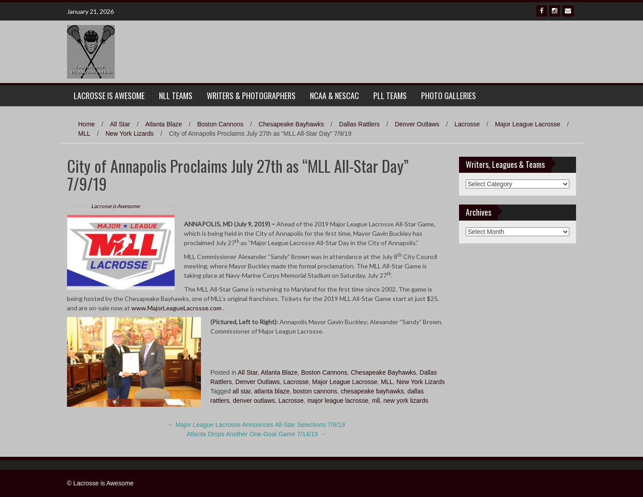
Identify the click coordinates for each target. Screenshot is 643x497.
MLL (84, 133)
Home (86, 124)
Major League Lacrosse (527, 124)
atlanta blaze (271, 391)
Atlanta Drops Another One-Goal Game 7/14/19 (256, 434)
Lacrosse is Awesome (115, 206)
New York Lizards (129, 133)
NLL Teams (175, 95)
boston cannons (315, 391)
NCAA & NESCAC (334, 95)
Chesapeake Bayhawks (291, 124)
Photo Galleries (448, 95)
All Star (120, 124)
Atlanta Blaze (163, 124)
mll (376, 400)
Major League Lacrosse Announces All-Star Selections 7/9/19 (256, 424)
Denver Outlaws (417, 124)
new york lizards (406, 400)
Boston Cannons (220, 124)
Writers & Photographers (251, 95)
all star (242, 391)
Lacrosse (467, 124)
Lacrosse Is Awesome (109, 95)
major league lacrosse (337, 400)
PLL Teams (390, 95)
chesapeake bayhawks (372, 391)
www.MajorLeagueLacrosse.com (176, 308)
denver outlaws (254, 400)
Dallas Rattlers (359, 124)
